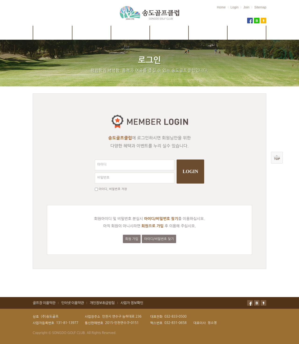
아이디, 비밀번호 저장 (113, 189)
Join (246, 7)
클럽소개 (53, 33)
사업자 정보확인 (132, 303)
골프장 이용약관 (44, 303)
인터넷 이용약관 (72, 303)
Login (234, 7)
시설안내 (131, 33)
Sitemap (260, 7)
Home (221, 7)
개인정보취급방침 (102, 303)
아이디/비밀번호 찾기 (159, 239)
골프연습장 (247, 33)
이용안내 (169, 33)
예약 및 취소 (208, 33)
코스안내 (92, 33)
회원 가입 (132, 239)
